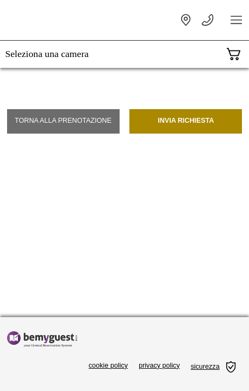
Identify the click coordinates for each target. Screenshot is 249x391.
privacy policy (159, 365)
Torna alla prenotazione (63, 120)
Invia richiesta (186, 120)
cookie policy (108, 365)
